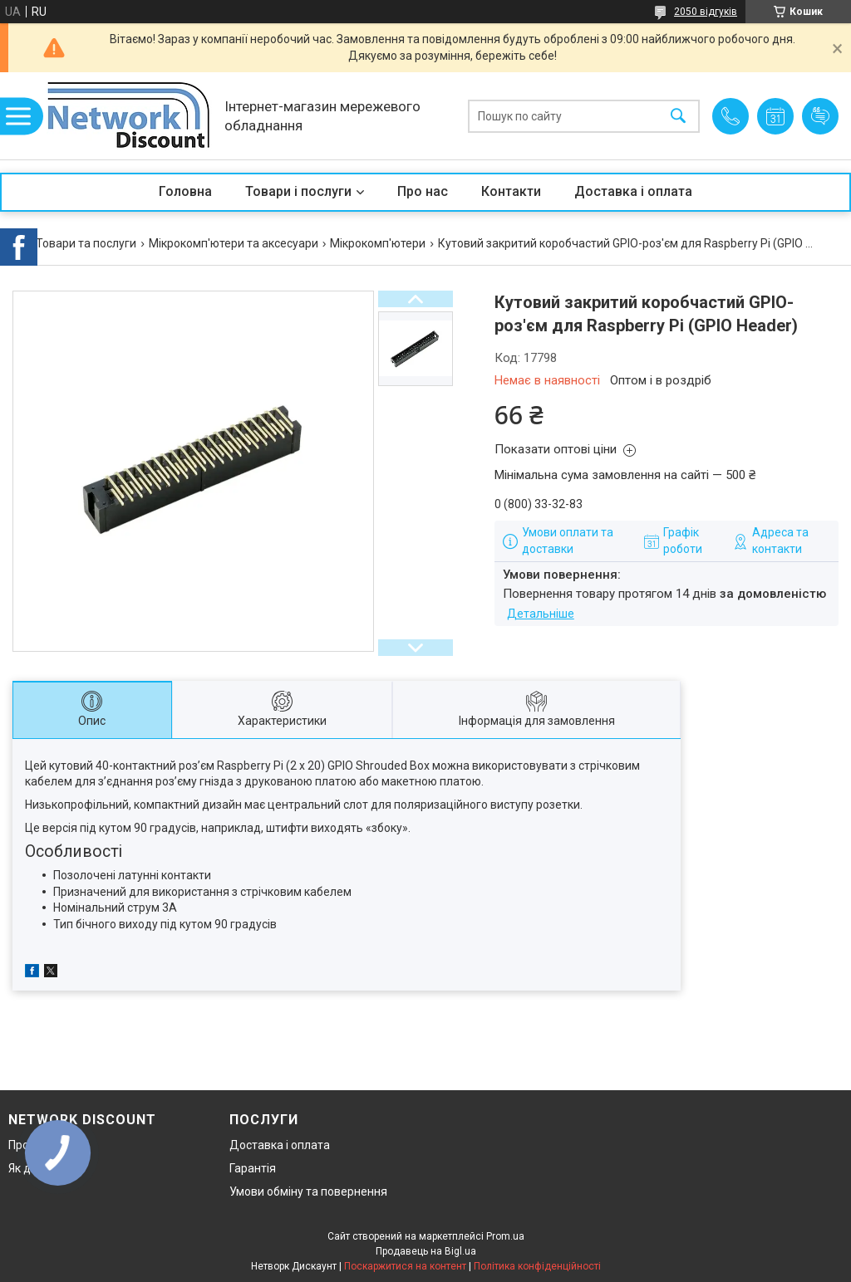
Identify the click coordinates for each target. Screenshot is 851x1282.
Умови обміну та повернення (308, 1191)
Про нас (422, 191)
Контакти (511, 191)
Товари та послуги (86, 243)
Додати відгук (820, 116)
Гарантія (252, 1168)
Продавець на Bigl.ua (426, 1251)
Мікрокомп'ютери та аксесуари (233, 243)
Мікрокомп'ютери (378, 243)
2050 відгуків (705, 11)
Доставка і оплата (633, 191)
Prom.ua (505, 1236)
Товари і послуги (298, 191)
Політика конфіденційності (537, 1266)
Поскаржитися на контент (405, 1266)
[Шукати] (678, 115)
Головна (185, 191)
